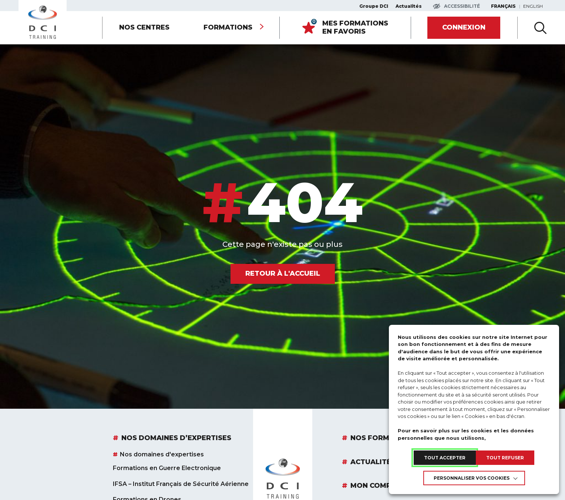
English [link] (533, 6)
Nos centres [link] (144, 27)
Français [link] (503, 6)
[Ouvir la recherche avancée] (540, 27)
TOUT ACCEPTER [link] (444, 457)
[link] (42, 22)
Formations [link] (228, 27)
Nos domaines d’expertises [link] (176, 438)
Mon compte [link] (375, 486)
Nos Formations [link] (383, 438)
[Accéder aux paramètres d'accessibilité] (456, 6)
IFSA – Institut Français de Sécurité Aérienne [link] (181, 484)
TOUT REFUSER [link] (505, 457)
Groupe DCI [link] (373, 6)
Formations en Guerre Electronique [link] (167, 468)
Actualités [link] (409, 6)
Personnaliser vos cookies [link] (471, 478)
